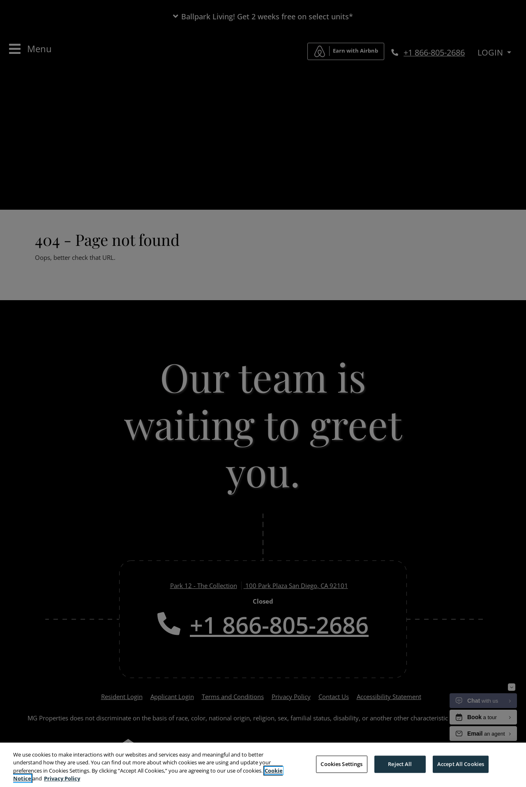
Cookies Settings (341, 764)
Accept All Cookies (460, 764)
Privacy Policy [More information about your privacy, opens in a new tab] (62, 779)
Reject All (400, 764)
